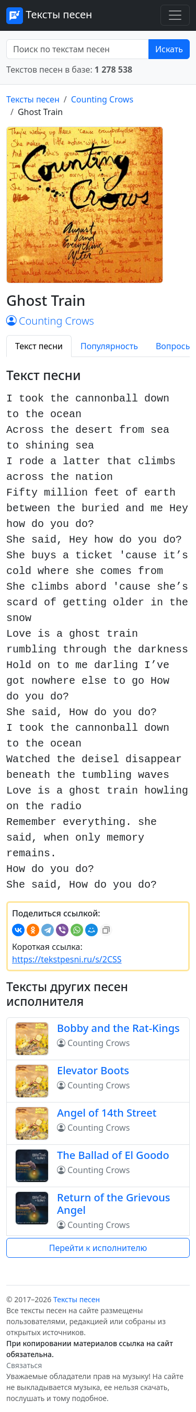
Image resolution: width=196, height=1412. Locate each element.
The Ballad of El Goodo (113, 1155)
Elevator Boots (93, 1070)
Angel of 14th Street (106, 1113)
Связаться (24, 1365)
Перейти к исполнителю (98, 1248)
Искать (169, 49)
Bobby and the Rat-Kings (118, 1028)
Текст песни (39, 346)
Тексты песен (49, 15)
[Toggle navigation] (175, 15)
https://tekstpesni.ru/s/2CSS (67, 959)
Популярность (109, 346)
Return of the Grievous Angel (113, 1203)
